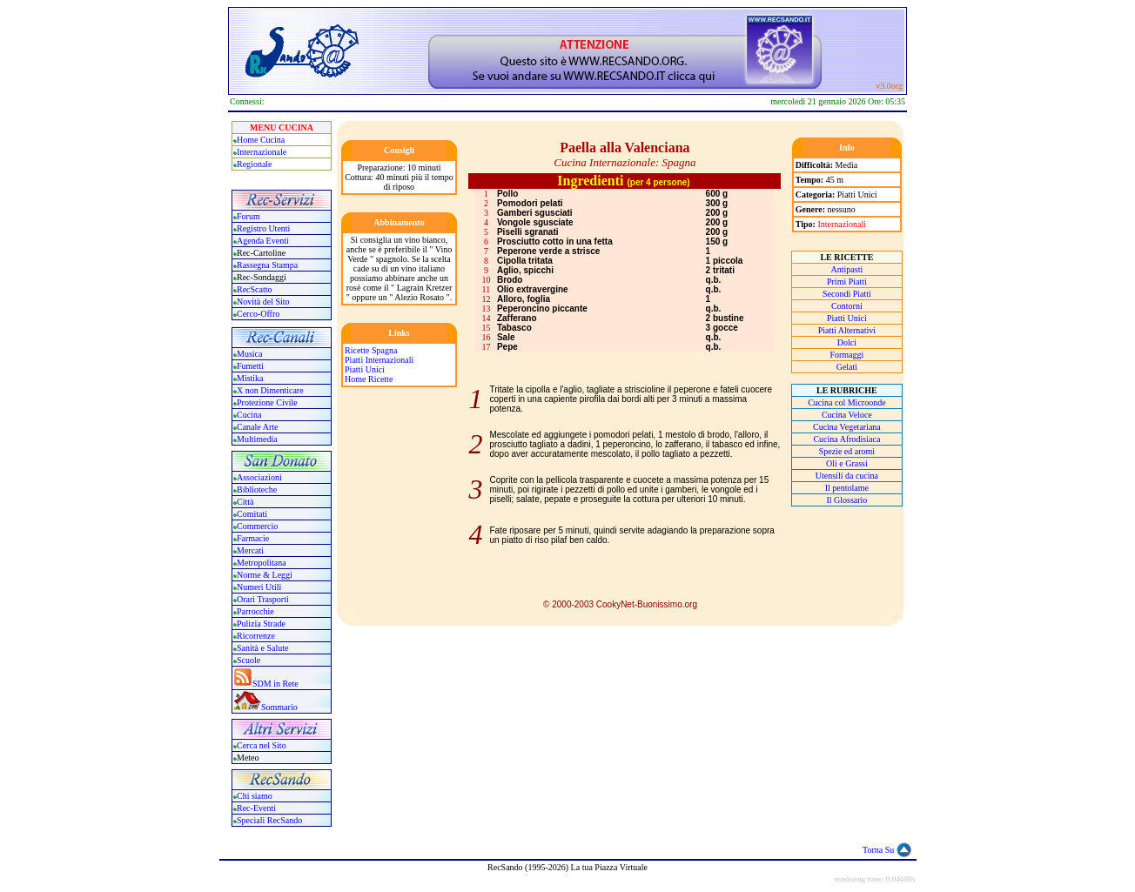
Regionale (254, 164)
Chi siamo (254, 796)
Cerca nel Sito (261, 745)
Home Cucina (261, 139)
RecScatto (254, 289)
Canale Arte (257, 427)
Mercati (250, 550)
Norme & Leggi (264, 575)
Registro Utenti (263, 228)
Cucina (249, 414)
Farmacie (253, 538)
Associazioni (259, 477)
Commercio (257, 526)
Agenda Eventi (263, 240)
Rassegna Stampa (267, 265)
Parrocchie (255, 611)
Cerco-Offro (258, 314)
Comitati (252, 514)
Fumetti (250, 366)
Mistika (250, 378)
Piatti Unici (365, 369)
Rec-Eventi (256, 808)
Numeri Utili (260, 587)
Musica (249, 354)
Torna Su (878, 850)
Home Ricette (369, 379)
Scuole (248, 660)
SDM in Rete (275, 683)
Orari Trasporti (263, 599)
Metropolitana (261, 562)
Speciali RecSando (269, 820)
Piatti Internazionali (379, 360)
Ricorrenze (256, 635)
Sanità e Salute (262, 648)
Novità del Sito (263, 301)
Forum (248, 216)
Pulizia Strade (261, 623)
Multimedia (257, 439)
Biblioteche (257, 489)
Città (245, 501)
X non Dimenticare (270, 390)
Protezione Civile (267, 402)
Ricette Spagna (371, 350)
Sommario (279, 707)
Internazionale (261, 152)
